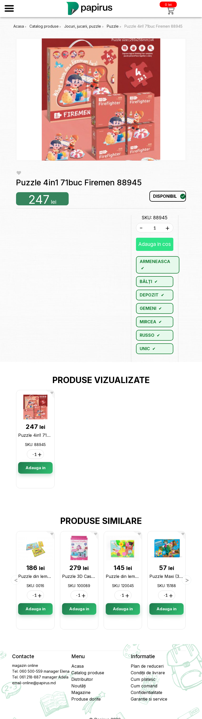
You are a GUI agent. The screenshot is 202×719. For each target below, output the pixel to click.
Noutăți (78, 685)
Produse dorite (86, 699)
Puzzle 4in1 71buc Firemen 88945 (153, 26)
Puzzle (113, 26)
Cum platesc (143, 679)
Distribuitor (82, 679)
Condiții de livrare (148, 672)
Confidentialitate (146, 692)
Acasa (18, 26)
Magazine (80, 692)
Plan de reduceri (147, 666)
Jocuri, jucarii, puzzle (83, 26)
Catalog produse (44, 26)
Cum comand (144, 685)
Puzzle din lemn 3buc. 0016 (45, 576)
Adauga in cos (154, 244)
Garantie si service (149, 699)
